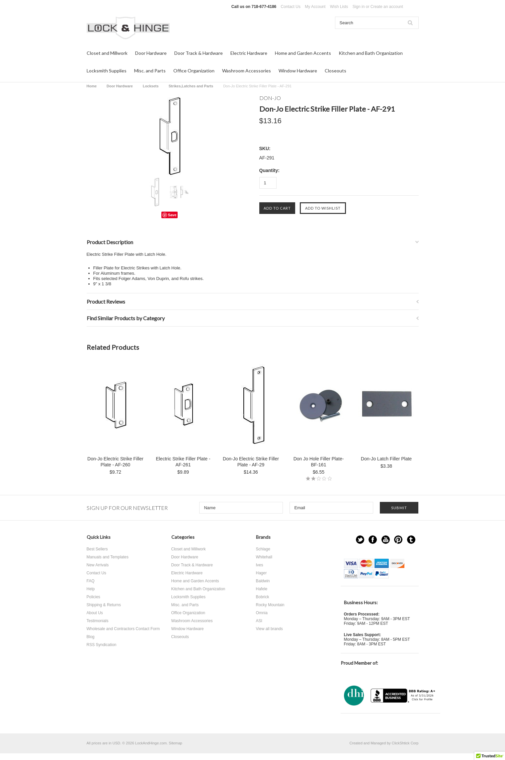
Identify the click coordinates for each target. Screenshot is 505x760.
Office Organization (193, 70)
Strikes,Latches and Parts (191, 86)
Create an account (387, 6)
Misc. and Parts (150, 70)
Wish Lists (339, 6)
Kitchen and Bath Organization (371, 53)
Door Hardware (151, 53)
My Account (315, 6)
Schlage (263, 549)
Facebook (373, 539)
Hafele (262, 589)
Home (92, 86)
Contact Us (290, 6)
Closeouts (335, 70)
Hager (261, 573)
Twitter (360, 539)
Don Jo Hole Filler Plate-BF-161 (319, 461)
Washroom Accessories (246, 70)
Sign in (359, 6)
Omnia (262, 613)
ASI (259, 620)
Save (172, 215)
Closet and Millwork (107, 53)
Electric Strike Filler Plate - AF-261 (183, 461)
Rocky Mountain (270, 605)
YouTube (385, 539)
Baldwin (263, 581)
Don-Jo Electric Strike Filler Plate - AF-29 (251, 461)
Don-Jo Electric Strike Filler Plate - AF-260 (115, 461)
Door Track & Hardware (198, 53)
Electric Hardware (248, 53)
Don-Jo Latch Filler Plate (386, 458)
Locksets (151, 86)
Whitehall (264, 557)
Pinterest (398, 539)
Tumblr (411, 539)
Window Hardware (298, 70)
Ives (259, 565)
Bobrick (262, 597)
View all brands (269, 628)
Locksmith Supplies (106, 70)
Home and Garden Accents (303, 53)
